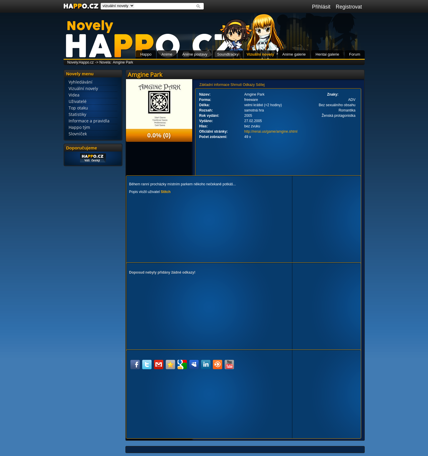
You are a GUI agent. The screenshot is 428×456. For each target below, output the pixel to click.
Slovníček (78, 134)
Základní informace (215, 85)
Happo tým (79, 127)
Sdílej (260, 85)
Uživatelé (78, 101)
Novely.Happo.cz (80, 62)
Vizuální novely (260, 54)
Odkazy (249, 85)
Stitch (165, 192)
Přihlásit (321, 7)
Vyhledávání (80, 82)
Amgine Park (123, 62)
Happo (145, 54)
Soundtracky (227, 54)
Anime (166, 54)
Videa (74, 95)
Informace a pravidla (89, 121)
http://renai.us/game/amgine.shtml (271, 131)
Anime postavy (194, 54)
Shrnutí (236, 85)
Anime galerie (294, 54)
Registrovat (349, 7)
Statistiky (77, 114)
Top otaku (78, 108)
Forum (354, 54)
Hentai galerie (327, 54)
